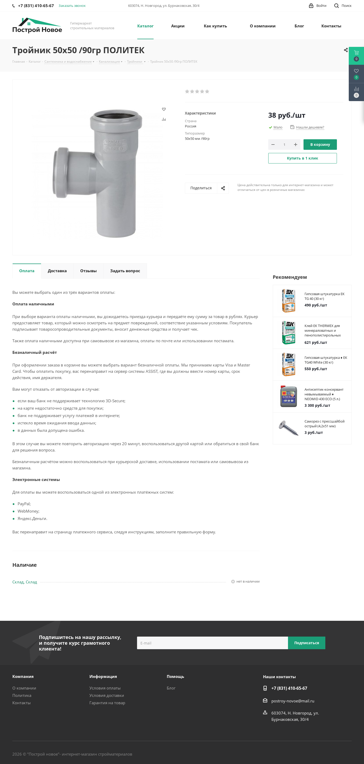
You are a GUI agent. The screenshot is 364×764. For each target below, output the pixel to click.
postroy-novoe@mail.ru (292, 700)
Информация (103, 676)
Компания (23, 676)
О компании (24, 688)
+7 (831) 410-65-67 (289, 688)
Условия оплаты (105, 688)
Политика (21, 695)
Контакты (21, 702)
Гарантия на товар (107, 702)
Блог (171, 688)
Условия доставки (106, 695)
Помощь (175, 676)
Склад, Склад (24, 581)
